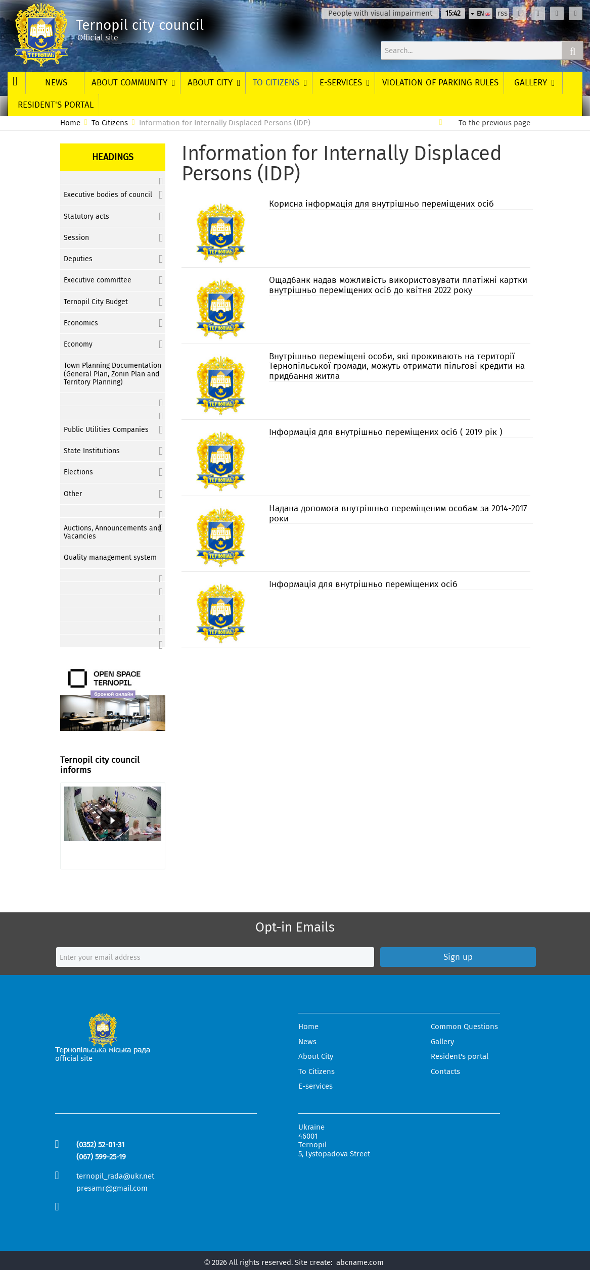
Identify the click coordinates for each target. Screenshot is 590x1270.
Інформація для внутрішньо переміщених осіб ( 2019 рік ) (386, 432)
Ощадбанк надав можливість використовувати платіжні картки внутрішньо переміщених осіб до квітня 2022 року (398, 285)
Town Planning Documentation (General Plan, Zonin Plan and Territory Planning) (112, 373)
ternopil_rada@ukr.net (115, 1176)
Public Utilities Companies (106, 429)
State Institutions (92, 451)
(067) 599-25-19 (101, 1156)
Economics (81, 323)
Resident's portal (459, 1056)
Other (73, 494)
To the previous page (494, 123)
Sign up (458, 957)
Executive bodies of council (108, 194)
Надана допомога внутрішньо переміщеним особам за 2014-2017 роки (398, 513)
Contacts (445, 1071)
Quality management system (110, 557)
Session (76, 237)
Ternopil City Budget (96, 302)
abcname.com (360, 1262)
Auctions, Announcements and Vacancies (112, 532)
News (307, 1042)
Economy (78, 344)
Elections (78, 472)
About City (315, 1056)
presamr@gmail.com (112, 1188)
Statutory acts (86, 216)
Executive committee (97, 280)
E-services (315, 1086)
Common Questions (464, 1026)
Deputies (78, 259)
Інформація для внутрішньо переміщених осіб (363, 584)
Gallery (442, 1042)
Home (70, 123)
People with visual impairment (380, 13)
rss (502, 13)
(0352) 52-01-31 (100, 1144)
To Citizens (110, 123)
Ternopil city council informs (100, 765)
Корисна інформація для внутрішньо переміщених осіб (381, 204)
